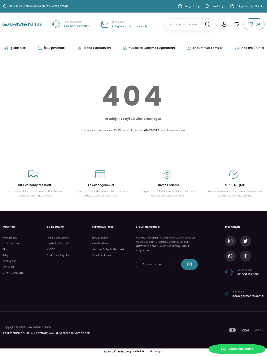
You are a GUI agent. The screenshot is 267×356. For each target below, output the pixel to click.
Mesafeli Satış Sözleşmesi (108, 249)
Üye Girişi (8, 267)
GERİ (117, 130)
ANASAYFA (152, 130)
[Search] (185, 24)
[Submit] (189, 264)
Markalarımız (11, 243)
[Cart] (254, 24)
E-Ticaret (124, 353)
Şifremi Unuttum (13, 273)
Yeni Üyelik (9, 261)
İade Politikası (100, 243)
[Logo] (22, 24)
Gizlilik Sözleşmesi (58, 238)
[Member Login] (219, 24)
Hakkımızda (10, 238)
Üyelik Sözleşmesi (58, 243)
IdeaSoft (110, 353)
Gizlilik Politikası (101, 255)
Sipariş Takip (100, 238)
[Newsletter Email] (156, 264)
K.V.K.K (51, 249)
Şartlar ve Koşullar (58, 255)
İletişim (7, 255)
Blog (5, 249)
